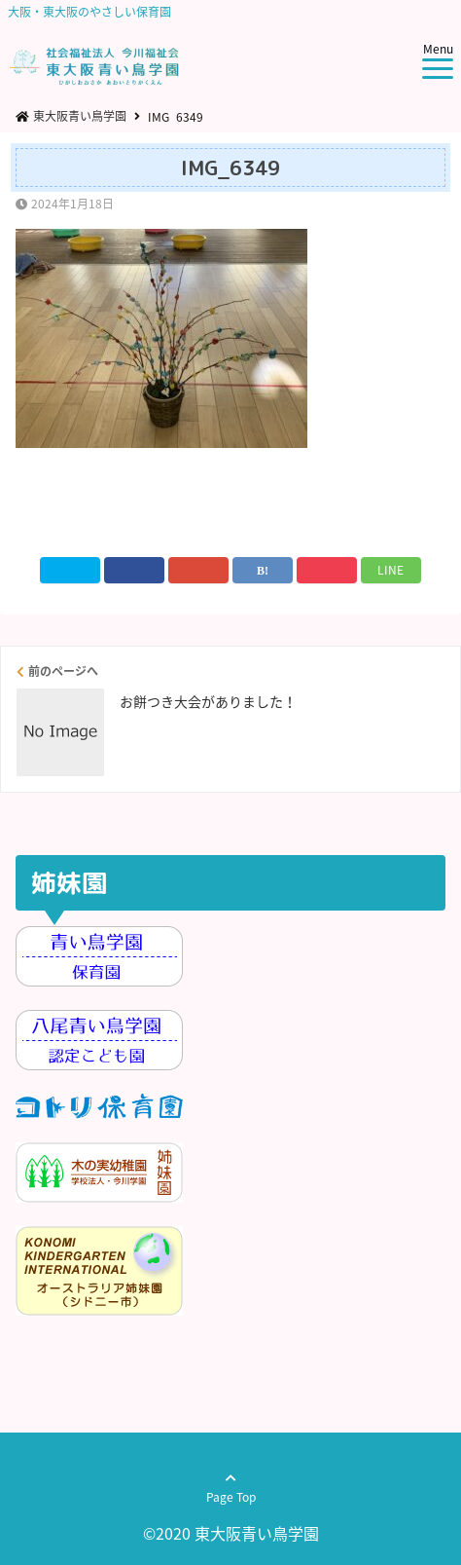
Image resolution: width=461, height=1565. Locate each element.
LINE (390, 569)
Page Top (231, 1496)
